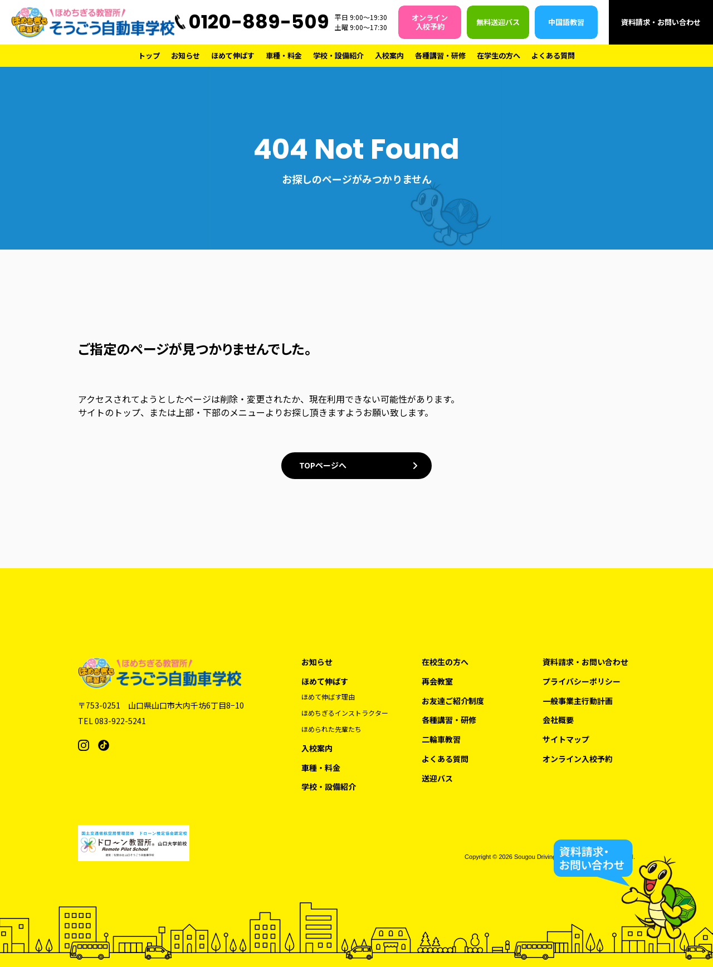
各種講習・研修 (440, 55)
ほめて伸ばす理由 (328, 697)
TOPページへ (322, 465)
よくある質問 (553, 55)
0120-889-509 (258, 21)
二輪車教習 (441, 739)
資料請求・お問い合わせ (661, 22)
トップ (149, 55)
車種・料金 (284, 55)
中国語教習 (566, 22)
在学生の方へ (498, 55)
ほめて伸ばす (233, 55)
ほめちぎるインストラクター (344, 713)
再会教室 (437, 681)
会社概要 (558, 720)
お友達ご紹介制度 (453, 701)
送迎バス (437, 778)
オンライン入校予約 (430, 22)
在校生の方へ (445, 662)
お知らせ (185, 55)
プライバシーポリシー (582, 681)
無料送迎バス (498, 22)
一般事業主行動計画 (578, 701)
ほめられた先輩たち (331, 729)
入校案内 (389, 55)
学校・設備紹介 (338, 55)
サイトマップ (566, 739)
